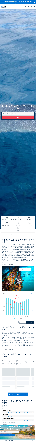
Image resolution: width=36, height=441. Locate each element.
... (3, 234)
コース (26, 362)
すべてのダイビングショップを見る (18, 394)
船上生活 (10, 362)
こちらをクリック (21, 438)
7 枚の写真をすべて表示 (25, 269)
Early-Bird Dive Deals (7, 1)
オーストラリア (7, 234)
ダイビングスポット (17, 362)
